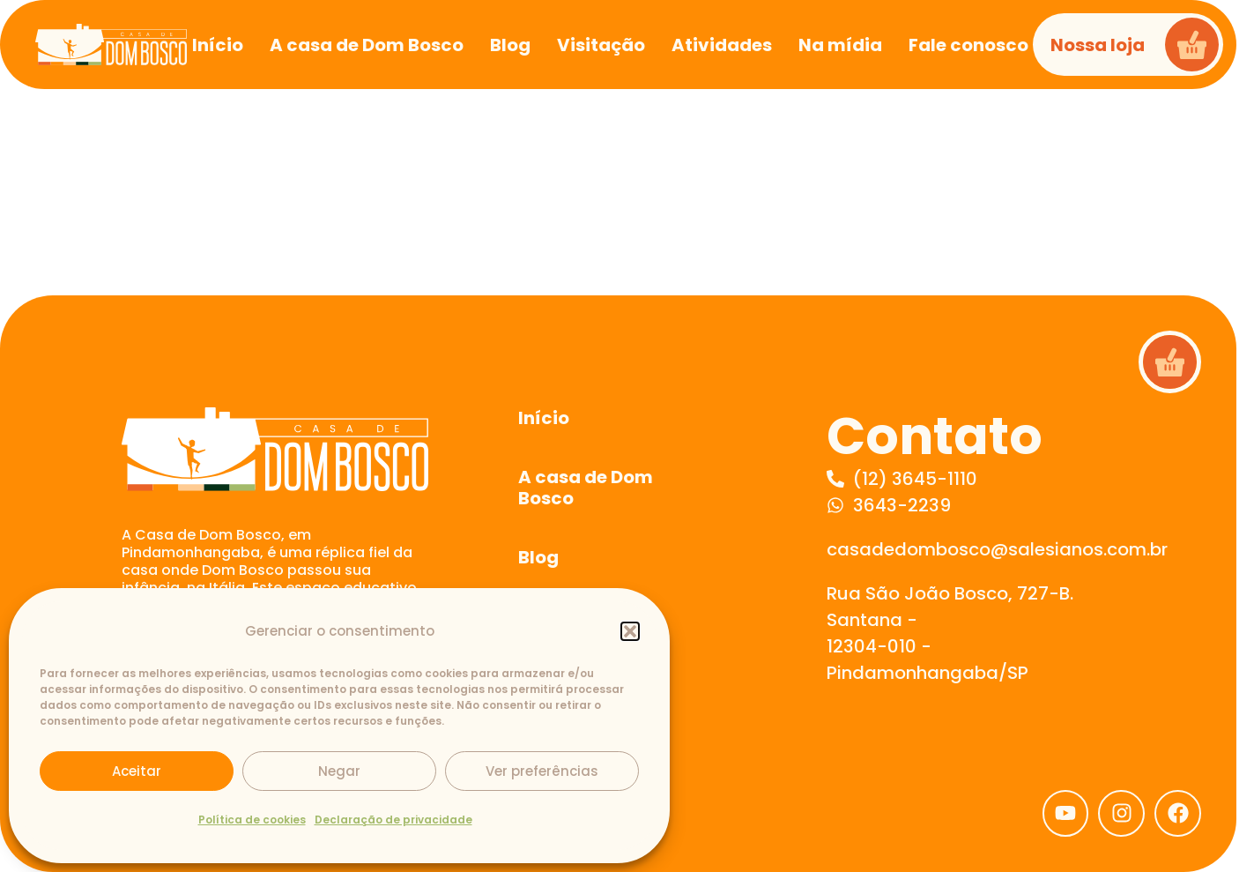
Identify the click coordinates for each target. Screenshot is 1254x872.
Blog (538, 557)
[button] (630, 631)
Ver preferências (542, 771)
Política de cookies (252, 819)
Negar (339, 771)
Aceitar (136, 771)
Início (543, 418)
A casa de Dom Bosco (585, 488)
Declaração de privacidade (393, 819)
